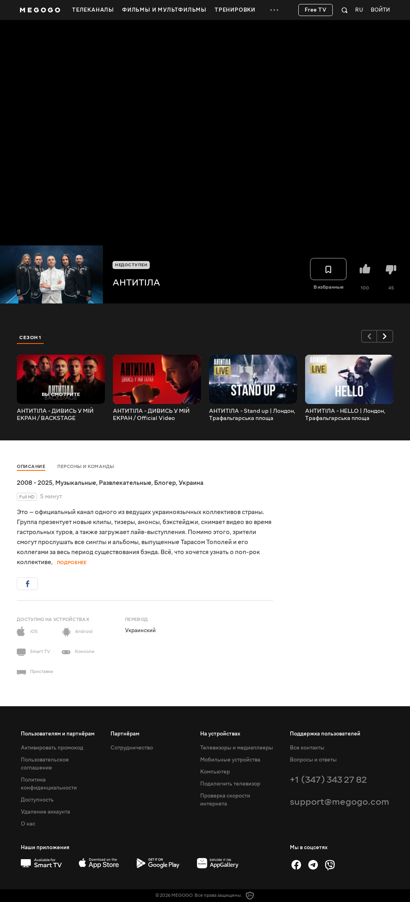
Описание (31, 467)
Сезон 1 (30, 337)
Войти (380, 10)
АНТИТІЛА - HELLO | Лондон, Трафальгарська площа (345, 415)
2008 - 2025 (34, 483)
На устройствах (220, 733)
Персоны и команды (86, 467)
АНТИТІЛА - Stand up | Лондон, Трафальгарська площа (252, 415)
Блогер (165, 483)
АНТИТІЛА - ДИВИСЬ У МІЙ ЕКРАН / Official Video (151, 415)
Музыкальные (75, 483)
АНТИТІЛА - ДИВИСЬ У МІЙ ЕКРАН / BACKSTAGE (55, 415)
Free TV (316, 10)
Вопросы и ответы (313, 759)
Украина (191, 483)
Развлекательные (125, 483)
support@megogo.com (339, 802)
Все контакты (307, 747)
